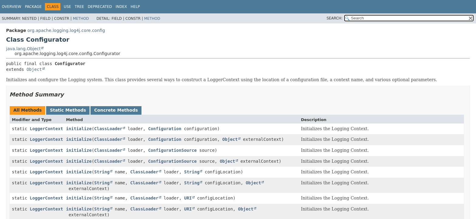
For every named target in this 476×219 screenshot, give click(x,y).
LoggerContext (46, 128)
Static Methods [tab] (68, 110)
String (102, 171)
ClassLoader (108, 128)
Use (67, 7)
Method (81, 18)
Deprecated (100, 7)
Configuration (165, 128)
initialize (79, 128)
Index (121, 7)
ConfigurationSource (172, 150)
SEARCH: (335, 18)
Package (33, 7)
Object (34, 69)
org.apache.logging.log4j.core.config (66, 30)
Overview (11, 7)
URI (188, 198)
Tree (79, 7)
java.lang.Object (23, 48)
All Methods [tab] (27, 110)
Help (135, 7)
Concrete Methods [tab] (116, 110)
